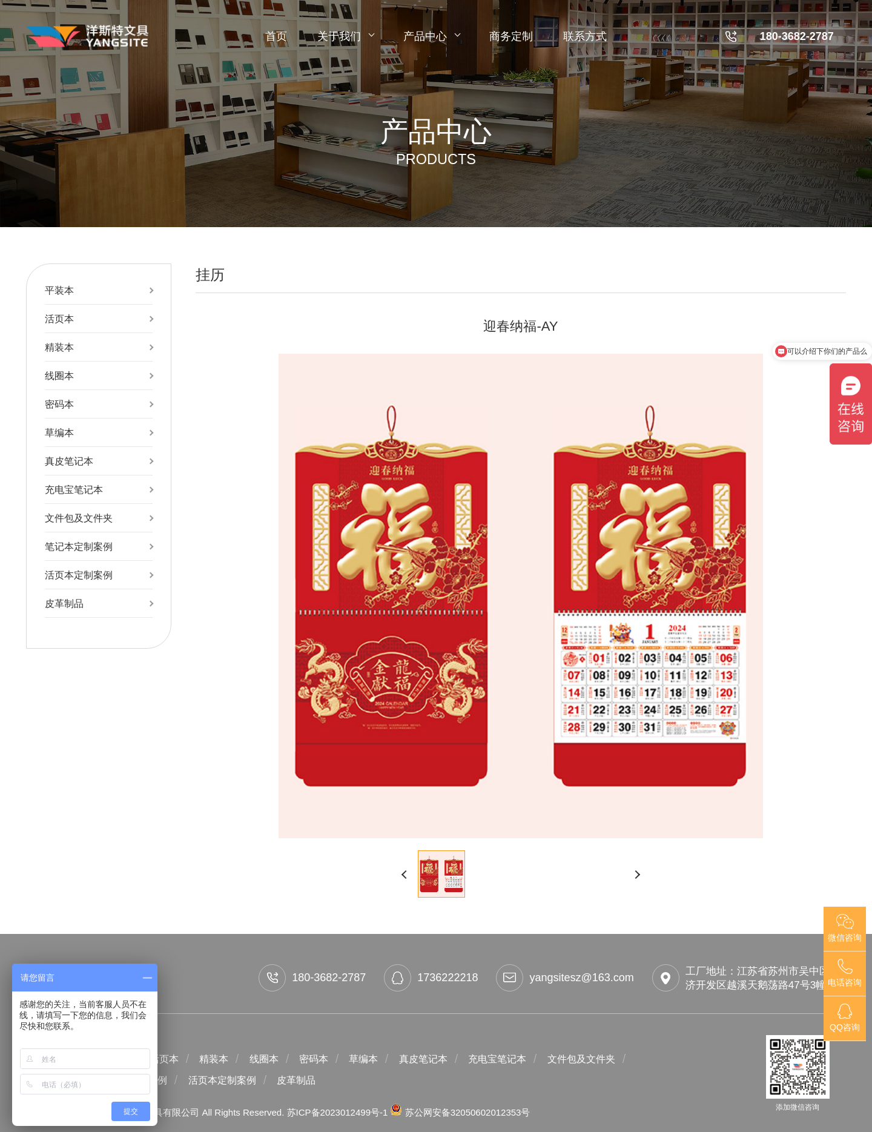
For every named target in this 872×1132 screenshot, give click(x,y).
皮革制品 (64, 603)
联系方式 (585, 36)
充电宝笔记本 (74, 489)
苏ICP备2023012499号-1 (339, 1112)
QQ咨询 (845, 1018)
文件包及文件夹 (79, 517)
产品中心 (431, 36)
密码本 (59, 404)
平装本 (59, 290)
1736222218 (431, 977)
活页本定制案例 (79, 574)
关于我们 (345, 36)
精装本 (59, 347)
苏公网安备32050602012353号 (460, 1112)
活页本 (59, 318)
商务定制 (511, 36)
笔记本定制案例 (79, 546)
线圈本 (59, 375)
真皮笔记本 (69, 460)
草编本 (59, 432)
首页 (276, 36)
